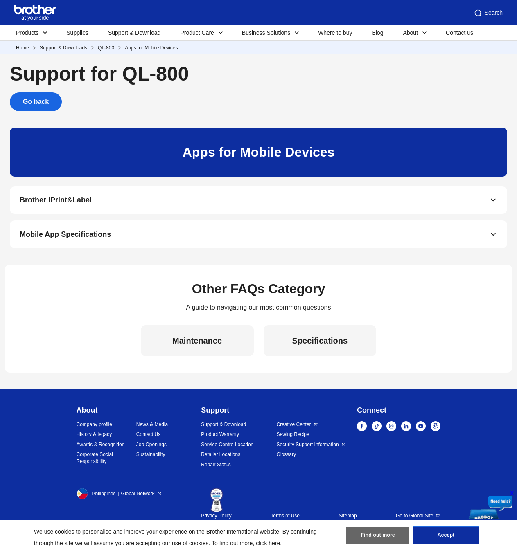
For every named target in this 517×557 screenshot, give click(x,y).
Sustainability (150, 458)
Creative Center (294, 428)
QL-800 (106, 48)
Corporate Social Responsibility (95, 461)
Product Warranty (220, 438)
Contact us (459, 32)
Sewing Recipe (293, 438)
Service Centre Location (227, 448)
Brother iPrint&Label (56, 201)
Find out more (377, 537)
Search (488, 13)
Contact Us (148, 438)
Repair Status (216, 468)
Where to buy (335, 32)
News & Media (152, 428)
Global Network (138, 497)
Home (22, 48)
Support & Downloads (63, 48)
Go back (36, 101)
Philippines (96, 497)
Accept (446, 537)
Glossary (286, 458)
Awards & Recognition (101, 448)
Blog (377, 32)
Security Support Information (308, 448)
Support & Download (134, 32)
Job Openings (151, 448)
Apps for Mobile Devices (151, 48)
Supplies (77, 32)
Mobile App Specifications (65, 237)
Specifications (320, 344)
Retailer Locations (220, 458)
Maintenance (197, 344)
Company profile (94, 428)
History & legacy (94, 438)
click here (268, 543)
